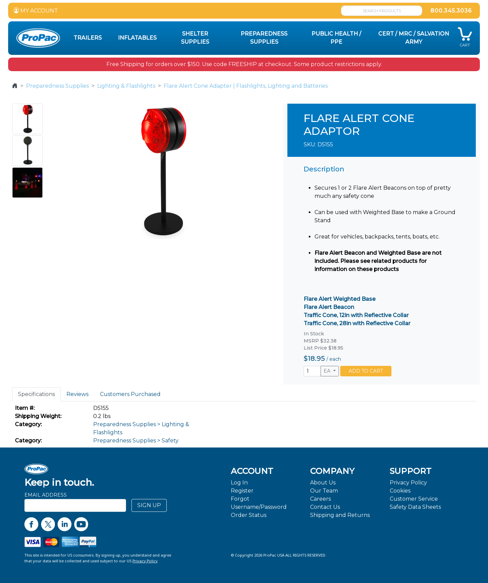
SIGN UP (149, 505)
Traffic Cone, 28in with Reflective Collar (357, 323)
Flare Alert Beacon (329, 307)
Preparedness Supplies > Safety (136, 440)
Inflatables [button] (137, 38)
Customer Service (414, 499)
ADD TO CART (366, 371)
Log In (239, 482)
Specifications (36, 394)
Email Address (45, 495)
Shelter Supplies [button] (195, 37)
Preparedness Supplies (57, 86)
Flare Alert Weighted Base (339, 299)
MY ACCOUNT (36, 10)
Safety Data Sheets (415, 507)
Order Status (248, 515)
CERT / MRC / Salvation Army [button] (413, 37)
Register (242, 490)
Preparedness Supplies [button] (264, 37)
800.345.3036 (451, 10)
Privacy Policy (408, 482)
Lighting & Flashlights (126, 86)
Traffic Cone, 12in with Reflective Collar (356, 315)
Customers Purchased (130, 394)
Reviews (77, 394)
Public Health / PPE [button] (336, 37)
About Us (323, 482)
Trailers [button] (88, 38)
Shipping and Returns (340, 515)
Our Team (324, 490)
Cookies (400, 490)
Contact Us (325, 507)
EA (328, 371)
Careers (320, 499)
